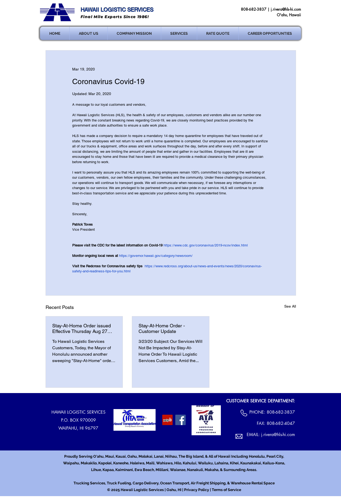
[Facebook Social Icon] (180, 420)
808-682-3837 (281, 412)
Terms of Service (226, 490)
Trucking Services (89, 483)
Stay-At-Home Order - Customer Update (162, 328)
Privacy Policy (196, 490)
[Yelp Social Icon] (167, 420)
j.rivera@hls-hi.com (286, 9)
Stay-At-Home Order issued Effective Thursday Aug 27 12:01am (81, 328)
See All (290, 306)
